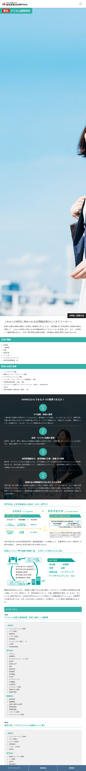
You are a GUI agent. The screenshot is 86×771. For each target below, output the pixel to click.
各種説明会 (43, 768)
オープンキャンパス (14, 768)
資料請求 (71, 768)
